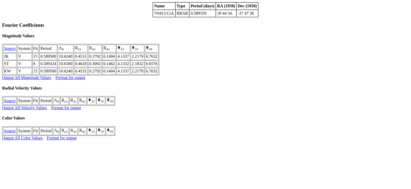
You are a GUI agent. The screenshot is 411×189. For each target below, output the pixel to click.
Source (9, 48)
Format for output (70, 77)
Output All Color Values (22, 138)
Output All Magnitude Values (26, 77)
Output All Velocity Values (24, 108)
